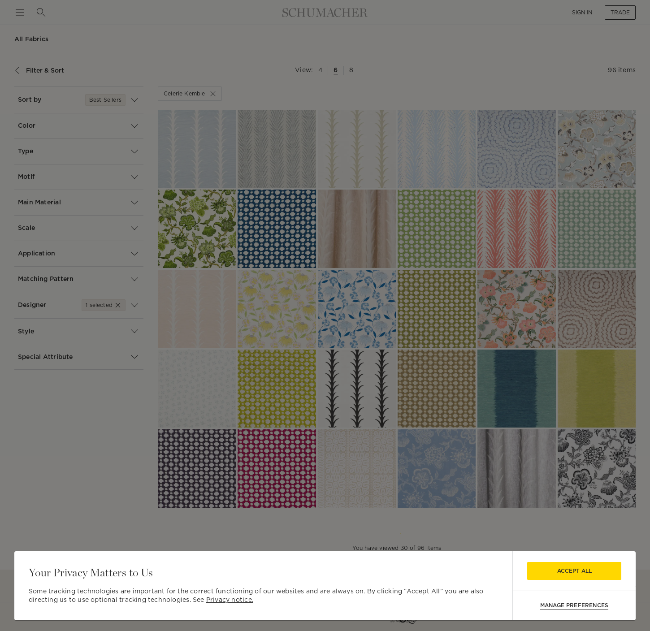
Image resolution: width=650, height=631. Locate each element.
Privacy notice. (229, 599)
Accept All (574, 570)
